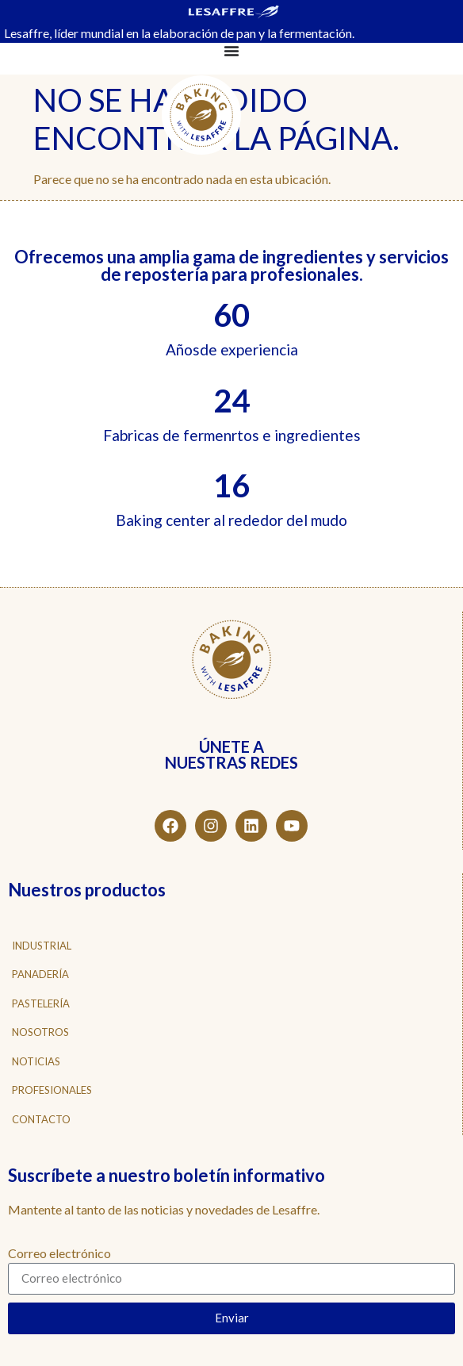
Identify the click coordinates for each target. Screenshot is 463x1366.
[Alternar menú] (231, 51)
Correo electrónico (59, 1253)
